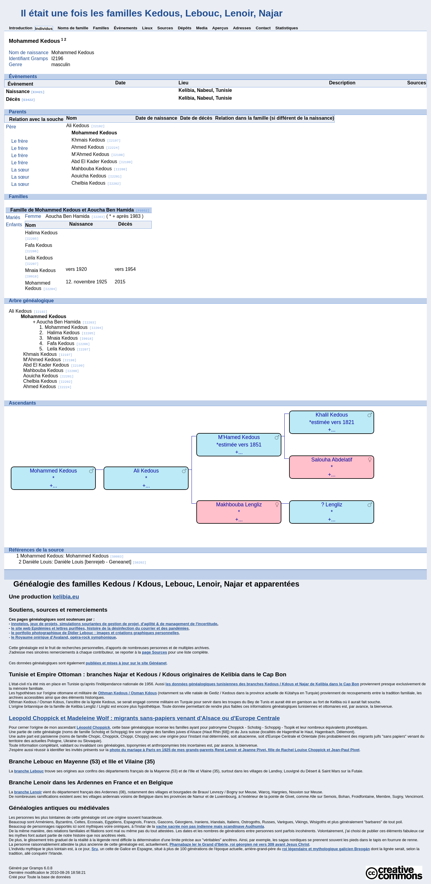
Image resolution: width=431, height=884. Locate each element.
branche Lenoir (28, 792)
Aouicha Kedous (96, 175)
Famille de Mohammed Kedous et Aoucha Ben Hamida (79, 209)
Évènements (125, 28)
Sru (95, 849)
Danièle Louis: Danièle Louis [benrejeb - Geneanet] (84, 561)
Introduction (20, 28)
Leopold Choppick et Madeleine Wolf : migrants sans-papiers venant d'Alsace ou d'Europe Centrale (144, 718)
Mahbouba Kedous (99, 168)
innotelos (19, 624)
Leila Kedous (68, 348)
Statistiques (286, 28)
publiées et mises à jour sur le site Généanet (126, 663)
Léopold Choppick (93, 727)
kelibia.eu (66, 596)
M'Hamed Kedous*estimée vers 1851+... (239, 444)
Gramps (36, 868)
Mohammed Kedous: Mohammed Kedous (72, 555)
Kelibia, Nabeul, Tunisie (205, 90)
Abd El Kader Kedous (102, 161)
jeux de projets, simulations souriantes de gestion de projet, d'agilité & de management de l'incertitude (123, 624)
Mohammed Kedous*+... (53, 478)
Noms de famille (73, 28)
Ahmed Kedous (95, 147)
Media (201, 28)
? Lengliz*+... (331, 512)
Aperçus (220, 28)
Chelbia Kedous (96, 183)
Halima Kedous (71, 332)
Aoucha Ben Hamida (75, 216)
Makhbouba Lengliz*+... (239, 512)
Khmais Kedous (96, 139)
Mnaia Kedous (70, 338)
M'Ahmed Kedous (98, 154)
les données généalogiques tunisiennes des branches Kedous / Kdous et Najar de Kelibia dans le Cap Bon (262, 684)
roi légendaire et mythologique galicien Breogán (326, 849)
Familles (101, 28)
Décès (20, 99)
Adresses (242, 28)
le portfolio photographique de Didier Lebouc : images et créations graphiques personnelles (95, 633)
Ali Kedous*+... (146, 478)
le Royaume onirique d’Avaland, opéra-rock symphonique (63, 637)
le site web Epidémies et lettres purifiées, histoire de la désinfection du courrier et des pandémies (100, 628)
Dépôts (184, 28)
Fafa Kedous (38, 248)
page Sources (154, 652)
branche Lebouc (29, 771)
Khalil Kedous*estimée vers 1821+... (331, 422)
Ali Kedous (85, 125)
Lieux (147, 28)
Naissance (25, 91)
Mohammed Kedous (41, 285)
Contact (263, 28)
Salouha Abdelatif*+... (331, 467)
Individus (44, 28)
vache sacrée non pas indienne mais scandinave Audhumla (210, 826)
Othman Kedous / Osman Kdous (127, 693)
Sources (165, 28)
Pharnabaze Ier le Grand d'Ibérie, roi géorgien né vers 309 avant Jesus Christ (239, 844)
